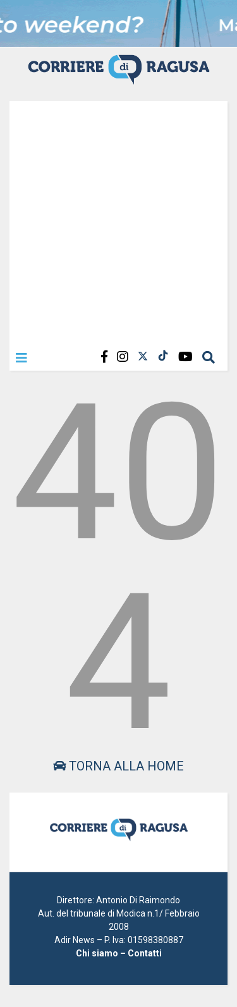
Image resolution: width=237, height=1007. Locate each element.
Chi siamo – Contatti (119, 953)
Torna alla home (118, 766)
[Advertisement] (118, 219)
